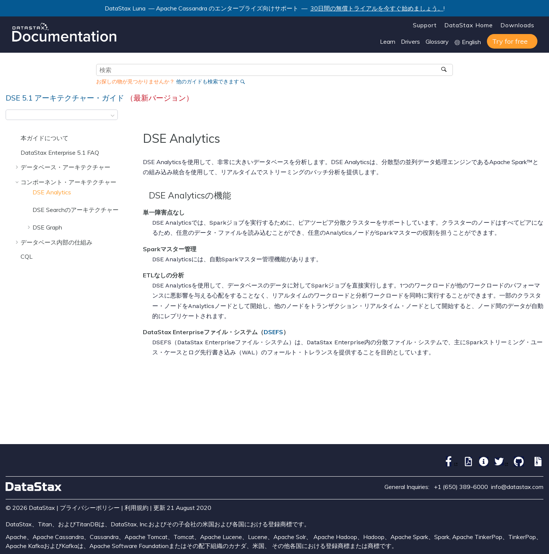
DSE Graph (47, 227)
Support (425, 25)
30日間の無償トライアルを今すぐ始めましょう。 (377, 8)
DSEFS (273, 332)
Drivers (410, 41)
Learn (387, 41)
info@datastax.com (517, 486)
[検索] (444, 70)
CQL (27, 256)
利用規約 (136, 507)
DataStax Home (468, 25)
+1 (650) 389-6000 (461, 486)
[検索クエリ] (274, 70)
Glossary (437, 41)
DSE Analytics (52, 192)
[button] (18, 138)
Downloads (517, 25)
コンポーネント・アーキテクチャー (68, 182)
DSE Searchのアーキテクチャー (76, 209)
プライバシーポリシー (90, 507)
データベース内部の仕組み (56, 242)
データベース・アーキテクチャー (65, 167)
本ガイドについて (44, 138)
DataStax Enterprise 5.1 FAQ (60, 152)
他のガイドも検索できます (207, 81)
